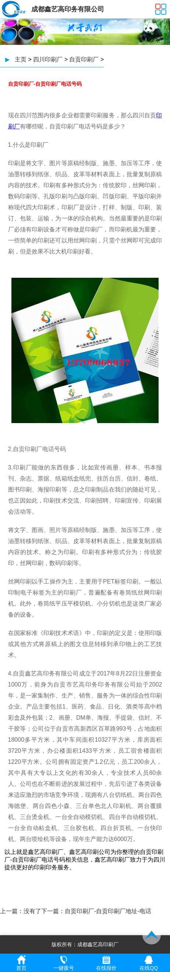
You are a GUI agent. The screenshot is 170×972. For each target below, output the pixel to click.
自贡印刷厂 (84, 59)
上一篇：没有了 (20, 911)
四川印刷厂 (48, 59)
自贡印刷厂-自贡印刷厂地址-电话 (108, 911)
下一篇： (53, 911)
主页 (20, 59)
